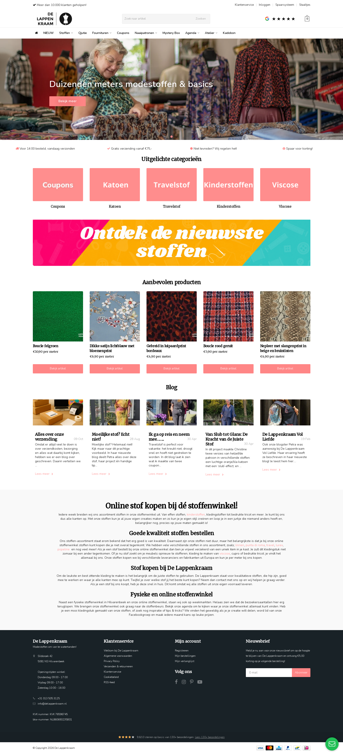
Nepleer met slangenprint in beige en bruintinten (283, 348)
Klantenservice (244, 5)
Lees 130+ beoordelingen (210, 738)
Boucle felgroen (45, 346)
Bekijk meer (67, 102)
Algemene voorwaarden (118, 657)
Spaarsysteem (284, 5)
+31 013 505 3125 (49, 699)
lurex (279, 546)
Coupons (123, 33)
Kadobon (229, 33)
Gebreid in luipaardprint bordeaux (166, 348)
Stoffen (66, 33)
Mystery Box (171, 33)
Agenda (192, 33)
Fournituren (101, 33)
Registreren (182, 652)
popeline (63, 551)
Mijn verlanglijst (184, 662)
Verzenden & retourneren (118, 668)
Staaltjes (304, 5)
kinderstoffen (196, 516)
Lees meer (44, 475)
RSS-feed (109, 683)
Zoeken (201, 19)
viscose (225, 555)
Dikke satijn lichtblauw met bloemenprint (112, 348)
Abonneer (301, 674)
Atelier (211, 33)
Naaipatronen (146, 33)
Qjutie (82, 33)
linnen (239, 546)
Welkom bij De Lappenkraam (121, 652)
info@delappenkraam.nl (52, 705)
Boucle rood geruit (218, 346)
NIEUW (48, 33)
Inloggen (264, 5)
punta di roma (255, 546)
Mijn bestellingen (185, 657)
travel (270, 546)
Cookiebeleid (111, 678)
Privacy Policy (112, 662)
